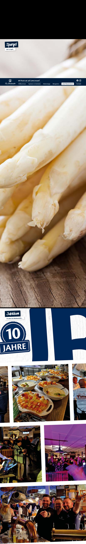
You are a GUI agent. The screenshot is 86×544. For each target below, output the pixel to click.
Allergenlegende (23, 107)
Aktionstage (46, 6)
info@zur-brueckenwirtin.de (19, 279)
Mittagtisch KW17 (17, 107)
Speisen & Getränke (34, 6)
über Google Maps (13, 381)
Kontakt (78, 6)
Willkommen (22, 6)
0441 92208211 (28, 274)
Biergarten (56, 6)
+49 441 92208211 (15, 339)
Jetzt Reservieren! (67, 6)
